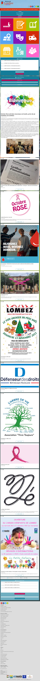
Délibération (20, 84)
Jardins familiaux (3, 626)
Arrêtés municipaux (19, 73)
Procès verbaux (20, 82)
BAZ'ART (2, 650)
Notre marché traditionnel (5, 621)
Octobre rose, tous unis (5, 464)
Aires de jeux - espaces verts (5, 625)
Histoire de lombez (3, 617)
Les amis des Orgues (4, 654)
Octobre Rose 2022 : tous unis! (6, 217)
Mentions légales (23, 679)
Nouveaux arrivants (4, 644)
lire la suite (19, 189)
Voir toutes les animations (19, 593)
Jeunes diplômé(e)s (4, 640)
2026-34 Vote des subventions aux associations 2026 (11, 78)
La (19, 11)
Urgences (2, 662)
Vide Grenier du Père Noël (5, 356)
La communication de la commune (6, 611)
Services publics (3, 641)
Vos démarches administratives (5, 632)
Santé (1, 645)
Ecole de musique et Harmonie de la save (7, 651)
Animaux (2, 637)
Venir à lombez (3, 663)
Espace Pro (29, 679)
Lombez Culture (3, 656)
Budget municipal (3, 606)
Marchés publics (3, 610)
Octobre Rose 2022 (4, 294)
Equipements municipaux (5, 614)
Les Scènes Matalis (3, 655)
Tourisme (2, 622)
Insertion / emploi (3, 635)
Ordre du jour (19, 80)
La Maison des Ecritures (5, 509)
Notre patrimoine (3, 618)
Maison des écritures (4, 658)
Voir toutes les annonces (19, 598)
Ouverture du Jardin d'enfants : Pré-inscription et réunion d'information (14, 571)
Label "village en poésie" (4, 616)
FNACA (2, 652)
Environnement (3, 631)
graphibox (18, 679)
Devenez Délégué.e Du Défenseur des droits (9, 388)
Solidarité (2, 633)
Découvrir (19, 12)
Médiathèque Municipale (4, 659)
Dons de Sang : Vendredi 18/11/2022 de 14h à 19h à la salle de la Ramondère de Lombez (17, 263)
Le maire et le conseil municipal (6, 607)
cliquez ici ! (36, 9)
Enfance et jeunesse (4, 636)
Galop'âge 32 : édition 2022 (6, 438)
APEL (1, 648)
